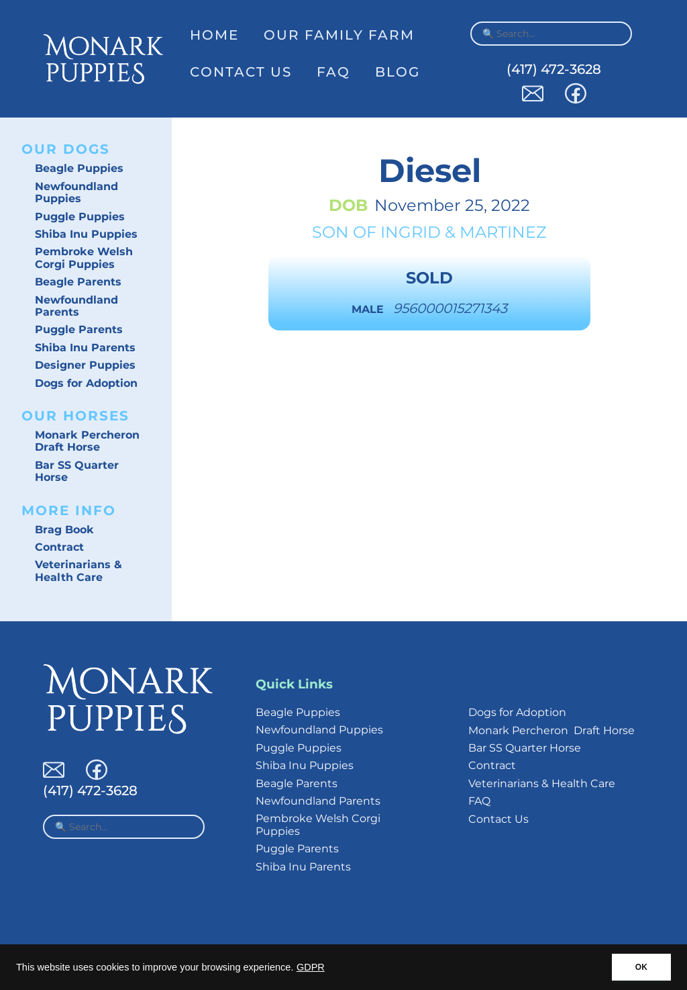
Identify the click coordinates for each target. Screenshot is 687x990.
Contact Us (241, 72)
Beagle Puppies (79, 168)
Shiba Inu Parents (85, 347)
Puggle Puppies (80, 216)
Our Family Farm (339, 35)
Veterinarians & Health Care (78, 570)
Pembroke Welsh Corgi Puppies (84, 257)
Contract (59, 547)
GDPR (311, 967)
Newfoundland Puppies (76, 192)
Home (214, 35)
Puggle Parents (79, 329)
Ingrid (410, 232)
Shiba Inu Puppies (86, 234)
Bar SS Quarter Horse (77, 471)
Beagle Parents (78, 281)
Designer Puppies (85, 365)
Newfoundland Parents (76, 306)
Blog (397, 72)
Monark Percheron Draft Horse (87, 441)
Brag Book (64, 529)
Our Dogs (65, 149)
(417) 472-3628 (554, 69)
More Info (68, 510)
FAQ (333, 72)
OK (641, 967)
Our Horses (75, 416)
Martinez (503, 232)
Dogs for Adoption (86, 383)
